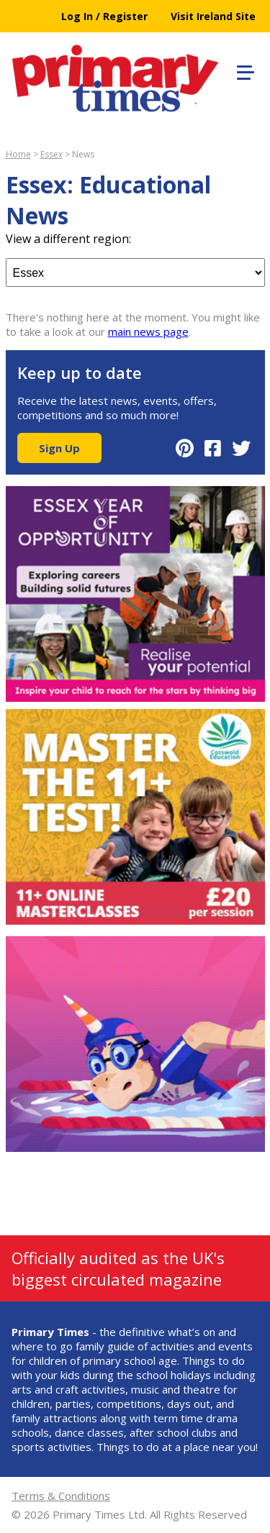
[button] (243, 70)
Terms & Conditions (61, 1495)
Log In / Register (104, 16)
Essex (51, 154)
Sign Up (59, 448)
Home (18, 154)
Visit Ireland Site (213, 16)
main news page (148, 331)
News (83, 154)
